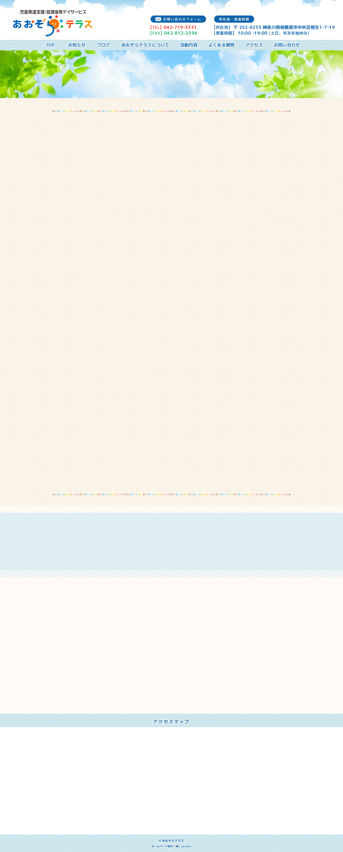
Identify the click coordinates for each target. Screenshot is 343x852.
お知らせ (77, 45)
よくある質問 (221, 45)
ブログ (103, 45)
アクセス (254, 45)
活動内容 (188, 45)
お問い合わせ (287, 45)
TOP (50, 45)
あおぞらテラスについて (145, 45)
